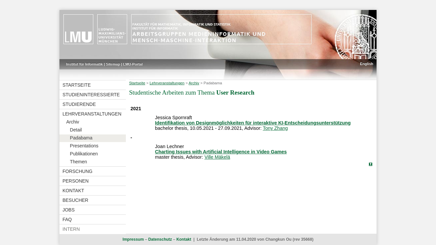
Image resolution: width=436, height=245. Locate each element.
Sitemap (113, 64)
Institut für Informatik (84, 64)
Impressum (133, 239)
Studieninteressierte (91, 94)
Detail (76, 129)
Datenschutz (160, 239)
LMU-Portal (133, 64)
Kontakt (73, 190)
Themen (78, 161)
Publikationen (84, 153)
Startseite (76, 85)
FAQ (67, 219)
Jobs (68, 209)
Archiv (72, 121)
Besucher (75, 200)
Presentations (84, 145)
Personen (75, 181)
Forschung (77, 171)
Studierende (79, 104)
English (366, 64)
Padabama (81, 137)
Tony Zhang (275, 128)
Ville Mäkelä (217, 157)
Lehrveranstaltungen (91, 114)
